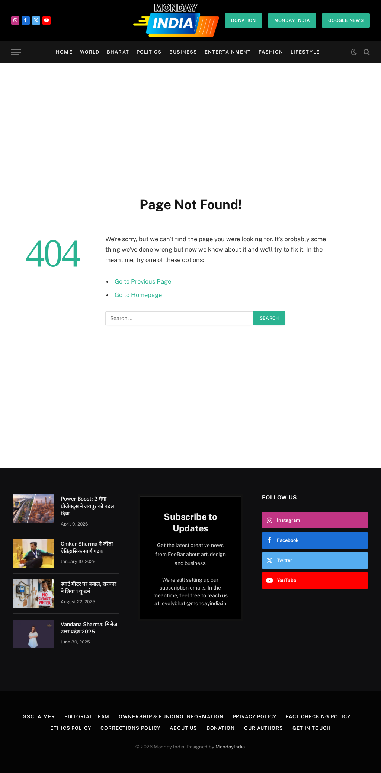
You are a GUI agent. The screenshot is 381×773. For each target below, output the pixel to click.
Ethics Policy (70, 728)
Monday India (292, 20)
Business (183, 52)
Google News (346, 20)
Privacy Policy (255, 716)
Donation (243, 20)
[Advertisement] (190, 128)
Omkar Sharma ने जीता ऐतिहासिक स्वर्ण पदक (87, 547)
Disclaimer (38, 716)
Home (64, 52)
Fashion (271, 52)
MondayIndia (230, 747)
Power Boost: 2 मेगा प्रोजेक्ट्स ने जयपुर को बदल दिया (87, 506)
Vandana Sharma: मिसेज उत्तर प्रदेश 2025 (89, 628)
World (89, 52)
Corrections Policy (130, 728)
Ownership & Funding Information (171, 716)
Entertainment (228, 52)
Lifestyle (305, 52)
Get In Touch (311, 728)
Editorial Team (87, 716)
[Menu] (16, 52)
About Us (183, 728)
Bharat (118, 52)
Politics (149, 52)
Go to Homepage (138, 294)
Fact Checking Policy (318, 716)
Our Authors (263, 728)
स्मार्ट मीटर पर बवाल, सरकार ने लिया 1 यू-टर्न (88, 587)
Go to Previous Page (143, 281)
